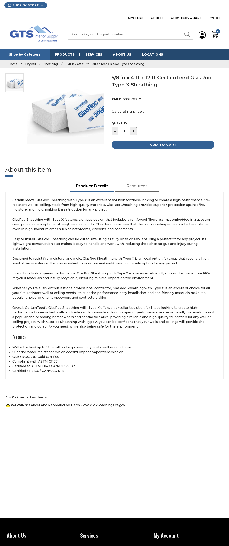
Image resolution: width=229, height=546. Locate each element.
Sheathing (51, 64)
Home (13, 64)
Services (93, 54)
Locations (152, 54)
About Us (122, 54)
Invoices (214, 17)
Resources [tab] (137, 185)
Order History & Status (186, 17)
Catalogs (157, 17)
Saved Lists (135, 17)
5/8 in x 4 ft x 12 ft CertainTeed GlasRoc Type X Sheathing (105, 64)
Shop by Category (25, 54)
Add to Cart (163, 145)
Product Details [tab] (92, 185)
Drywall (30, 64)
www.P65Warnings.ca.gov (104, 405)
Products (65, 54)
